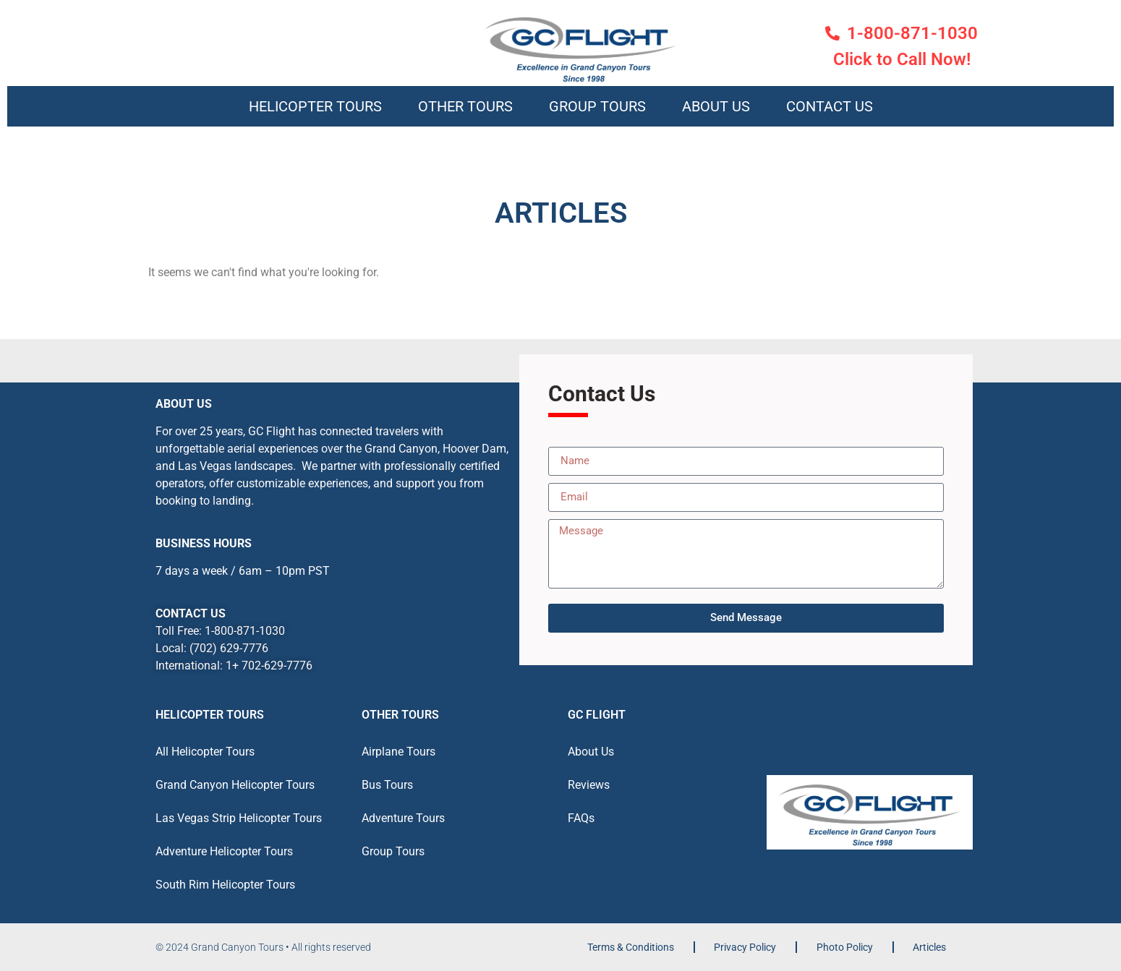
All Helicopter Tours (205, 751)
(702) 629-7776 (228, 648)
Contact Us (829, 106)
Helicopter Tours (315, 106)
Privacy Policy (745, 947)
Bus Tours (387, 785)
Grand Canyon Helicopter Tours (235, 785)
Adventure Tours (403, 818)
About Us (716, 106)
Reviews (589, 785)
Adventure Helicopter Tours (224, 851)
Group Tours (597, 106)
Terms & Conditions (630, 947)
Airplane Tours (398, 751)
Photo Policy (845, 947)
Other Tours (465, 106)
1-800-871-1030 (245, 631)
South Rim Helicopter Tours (225, 884)
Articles (929, 947)
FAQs (581, 818)
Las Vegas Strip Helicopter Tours (238, 818)
